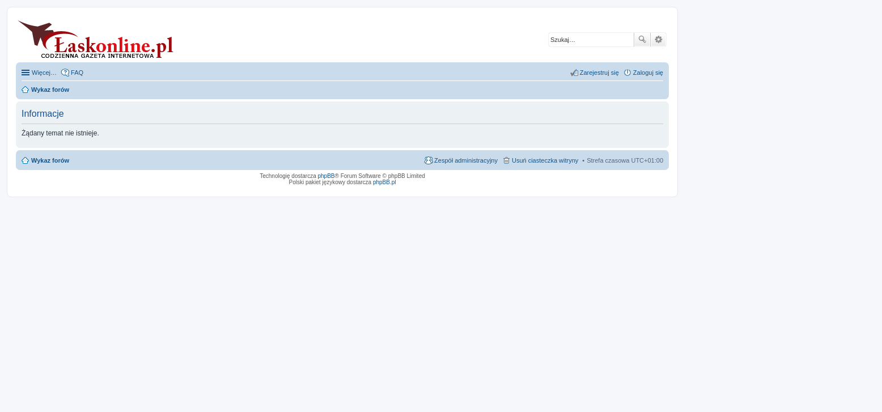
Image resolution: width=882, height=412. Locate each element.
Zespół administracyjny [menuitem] (466, 160)
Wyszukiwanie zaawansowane (658, 39)
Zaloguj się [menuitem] (648, 72)
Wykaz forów (50, 160)
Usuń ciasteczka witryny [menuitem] (545, 160)
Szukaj (642, 39)
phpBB (326, 176)
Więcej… (44, 72)
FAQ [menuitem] (77, 72)
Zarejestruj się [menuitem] (599, 72)
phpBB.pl (384, 182)
